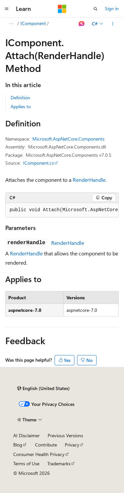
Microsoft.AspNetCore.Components (68, 139)
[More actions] (113, 23)
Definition (20, 97)
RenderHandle (89, 179)
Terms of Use (26, 463)
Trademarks (58, 463)
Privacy (72, 445)
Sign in (112, 8)
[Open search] (95, 9)
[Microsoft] (62, 9)
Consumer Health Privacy (38, 454)
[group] (62, 210)
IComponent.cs (38, 163)
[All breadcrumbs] (11, 23)
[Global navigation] (6, 9)
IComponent (33, 23)
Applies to (21, 106)
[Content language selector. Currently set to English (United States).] (43, 388)
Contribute (46, 445)
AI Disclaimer (26, 435)
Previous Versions (65, 435)
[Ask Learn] (81, 23)
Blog (17, 445)
